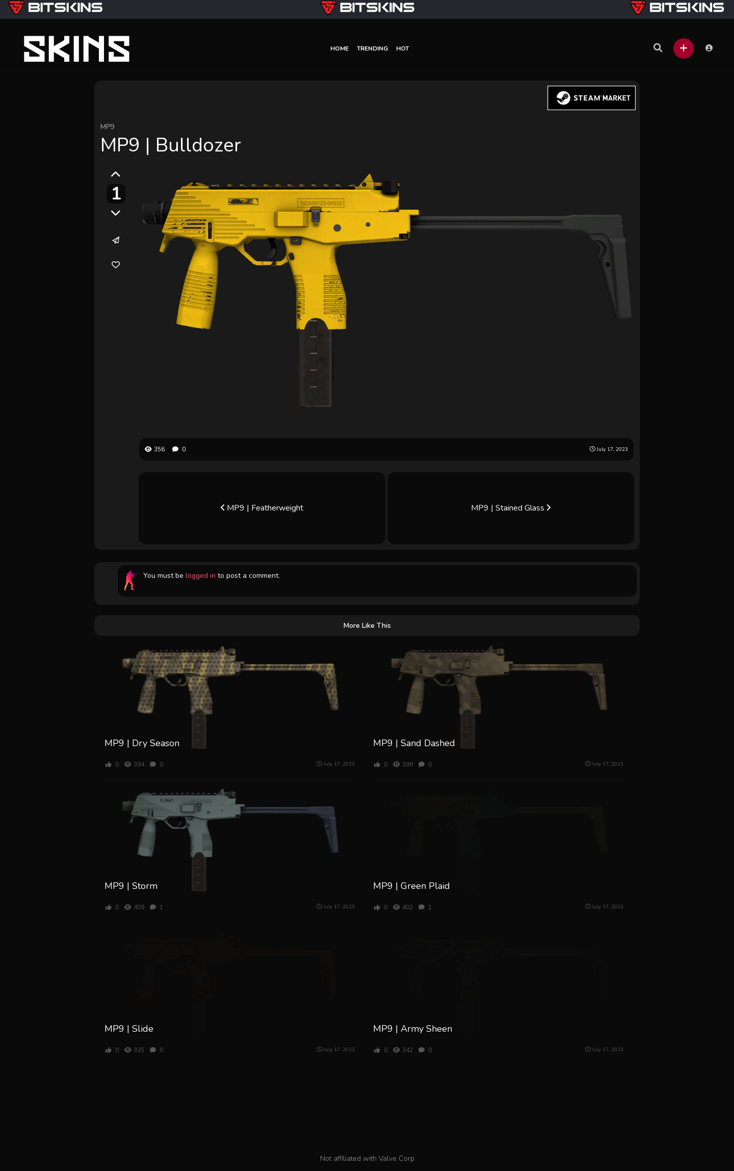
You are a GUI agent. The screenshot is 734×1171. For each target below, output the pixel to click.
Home (339, 48)
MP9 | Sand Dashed (414, 743)
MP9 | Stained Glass (510, 508)
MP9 (107, 127)
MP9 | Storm (131, 886)
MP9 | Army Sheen (412, 1029)
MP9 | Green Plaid (411, 886)
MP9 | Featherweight (262, 508)
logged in (201, 575)
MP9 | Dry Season (141, 743)
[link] (116, 265)
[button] (683, 48)
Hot (402, 48)
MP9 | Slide (128, 1029)
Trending (372, 48)
